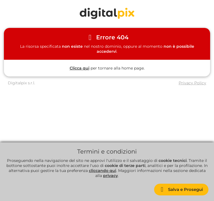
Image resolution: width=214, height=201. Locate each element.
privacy (110, 175)
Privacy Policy (192, 82)
